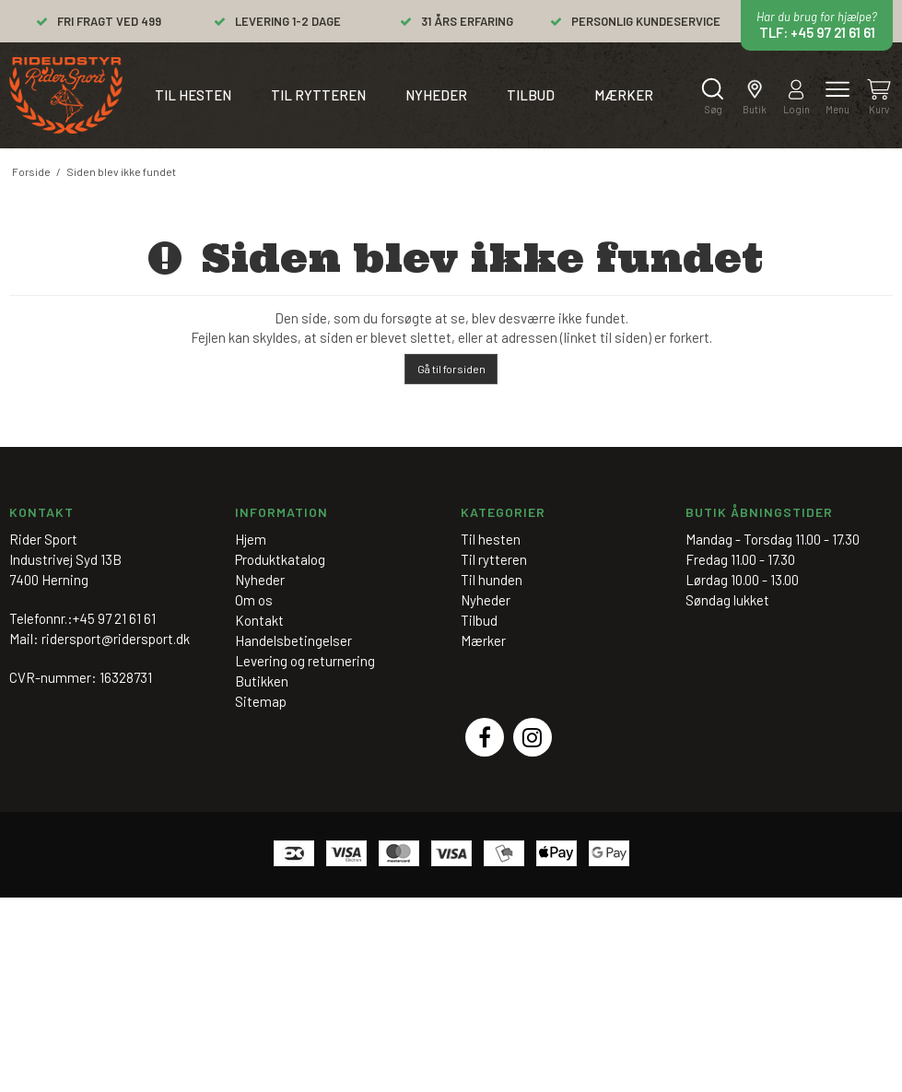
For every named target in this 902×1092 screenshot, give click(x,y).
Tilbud (531, 95)
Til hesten (193, 95)
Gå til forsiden (451, 368)
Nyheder (436, 95)
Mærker (623, 95)
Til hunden (491, 579)
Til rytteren (318, 95)
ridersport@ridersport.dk (115, 638)
